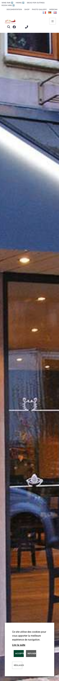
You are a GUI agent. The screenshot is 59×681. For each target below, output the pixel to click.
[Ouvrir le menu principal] (52, 21)
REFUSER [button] (32, 653)
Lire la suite (18, 645)
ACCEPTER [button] (19, 653)
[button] (8, 27)
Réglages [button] (18, 665)
